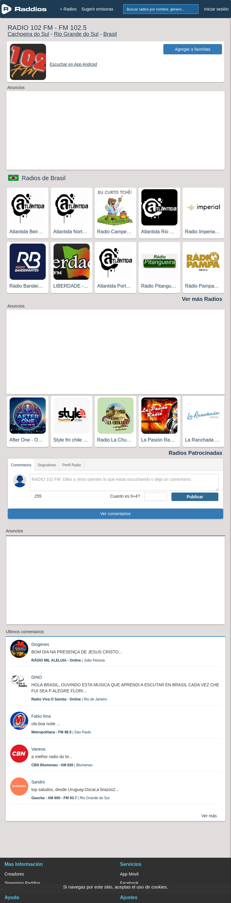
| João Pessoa (68, 660)
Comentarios (21, 465)
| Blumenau (61, 765)
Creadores (14, 874)
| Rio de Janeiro (69, 699)
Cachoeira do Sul (28, 34)
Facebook (129, 883)
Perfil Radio (71, 465)
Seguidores (47, 465)
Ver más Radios (202, 299)
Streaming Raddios (22, 883)
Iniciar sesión (216, 9)
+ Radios (68, 9)
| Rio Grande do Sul (70, 798)
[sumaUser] (155, 497)
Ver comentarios (115, 513)
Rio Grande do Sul (76, 34)
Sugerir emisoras (97, 9)
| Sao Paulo (61, 732)
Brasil (110, 34)
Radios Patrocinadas (195, 453)
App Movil (129, 874)
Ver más (209, 815)
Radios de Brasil (44, 178)
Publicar (194, 496)
